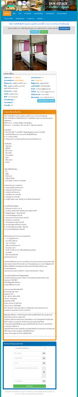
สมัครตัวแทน (20, 18)
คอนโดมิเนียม (38, 13)
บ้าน (20, 13)
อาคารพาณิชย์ (62, 13)
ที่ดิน (14, 13)
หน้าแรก (7, 13)
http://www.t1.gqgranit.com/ (46, 92)
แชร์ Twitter (34, 32)
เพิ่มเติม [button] (40, 18)
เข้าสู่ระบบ (30, 18)
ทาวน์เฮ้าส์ (27, 13)
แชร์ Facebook (64, 28)
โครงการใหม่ (8, 18)
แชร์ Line (44, 32)
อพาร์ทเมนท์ (50, 13)
